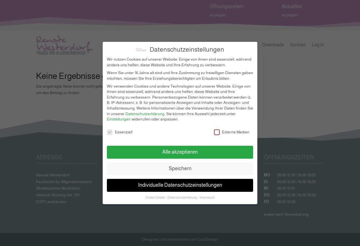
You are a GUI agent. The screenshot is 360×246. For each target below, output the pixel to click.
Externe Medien (231, 128)
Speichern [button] (180, 164)
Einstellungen (119, 115)
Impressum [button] (207, 193)
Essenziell (119, 128)
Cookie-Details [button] (155, 193)
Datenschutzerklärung (145, 109)
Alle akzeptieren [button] (180, 148)
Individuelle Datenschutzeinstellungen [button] (180, 181)
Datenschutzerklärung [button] (182, 193)
